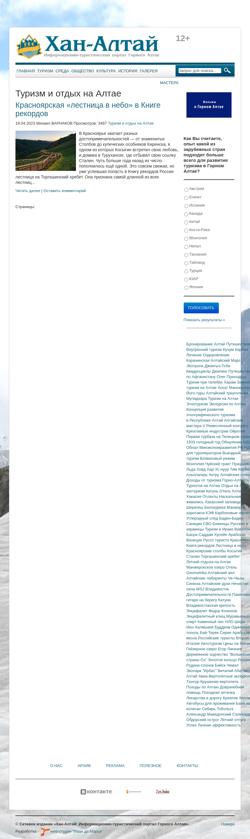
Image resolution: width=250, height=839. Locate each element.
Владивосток (217, 589)
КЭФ (210, 513)
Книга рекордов (201, 545)
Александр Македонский (209, 714)
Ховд (201, 469)
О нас (56, 765)
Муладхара (197, 398)
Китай (192, 221)
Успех (192, 725)
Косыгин (234, 551)
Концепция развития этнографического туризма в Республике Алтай (210, 415)
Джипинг (220, 371)
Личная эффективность (219, 725)
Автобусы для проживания (211, 703)
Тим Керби (239, 469)
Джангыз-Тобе (217, 366)
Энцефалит (197, 611)
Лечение (194, 355)
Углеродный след (202, 518)
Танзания (195, 254)
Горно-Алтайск (235, 480)
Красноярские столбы (206, 551)
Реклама (115, 765)
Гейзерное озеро (202, 649)
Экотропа (195, 366)
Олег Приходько (231, 376)
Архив (83, 765)
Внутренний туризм (204, 349)
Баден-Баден (231, 518)
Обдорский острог (203, 719)
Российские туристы (217, 638)
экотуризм (196, 491)
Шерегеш (195, 507)
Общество (82, 71)
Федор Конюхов (223, 611)
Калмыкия (205, 627)
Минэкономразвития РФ (222, 447)
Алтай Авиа (197, 676)
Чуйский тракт (218, 464)
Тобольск (225, 709)
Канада (193, 213)
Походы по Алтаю (203, 687)
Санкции (194, 523)
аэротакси (196, 513)
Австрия (194, 188)
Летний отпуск (233, 719)
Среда (62, 71)
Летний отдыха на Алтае (208, 562)
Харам (230, 382)
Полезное (150, 765)
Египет (193, 197)
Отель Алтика (232, 491)
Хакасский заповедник (225, 502)
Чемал (233, 665)
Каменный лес (211, 621)
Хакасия (194, 496)
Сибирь (209, 709)
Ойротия (237, 431)
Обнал (192, 447)
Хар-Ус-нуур (218, 469)
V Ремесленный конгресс (225, 425)
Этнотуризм (197, 404)
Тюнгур (193, 681)
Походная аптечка (218, 692)
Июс (190, 627)
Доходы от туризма (204, 480)
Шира (240, 621)
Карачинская (198, 360)
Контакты (187, 765)
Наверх (228, 824)
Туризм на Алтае (223, 398)
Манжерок (236, 507)
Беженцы (221, 523)
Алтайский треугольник (227, 393)
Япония (193, 287)
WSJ (201, 589)
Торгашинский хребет (220, 556)
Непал (192, 246)
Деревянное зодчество (207, 654)
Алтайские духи (216, 583)
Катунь (212, 491)
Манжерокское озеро (206, 567)
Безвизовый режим (217, 458)
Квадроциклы (199, 371)
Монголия (195, 238)
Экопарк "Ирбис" (202, 670)
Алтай (220, 344)
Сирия (226, 632)
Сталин (193, 556)
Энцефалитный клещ (206, 616)
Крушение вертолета (219, 681)
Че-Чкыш (236, 578)
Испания (194, 205)
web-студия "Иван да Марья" (71, 831)
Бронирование (200, 344)
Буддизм (223, 627)
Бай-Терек (210, 632)
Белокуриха (215, 507)
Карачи (241, 349)
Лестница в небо (231, 545)
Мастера (169, 82)
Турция (193, 270)
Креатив (231, 698)
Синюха (194, 583)
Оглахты (210, 496)
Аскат (223, 387)
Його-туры (196, 393)
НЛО (230, 621)
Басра (192, 534)
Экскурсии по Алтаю (227, 404)
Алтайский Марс (226, 360)
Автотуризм (212, 643)
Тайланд (194, 262)
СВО (207, 523)
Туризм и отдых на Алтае (131, 123)
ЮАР (191, 279)
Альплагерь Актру (203, 474)
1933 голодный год (204, 442)
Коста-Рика (197, 230)
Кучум (229, 349)
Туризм (45, 71)
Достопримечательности (209, 594)
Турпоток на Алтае (203, 485)
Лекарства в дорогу (204, 698)
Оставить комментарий (65, 190)
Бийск (221, 665)
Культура (106, 71)
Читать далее (27, 190)
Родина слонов (200, 665)
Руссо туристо (216, 540)
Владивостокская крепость (210, 605)
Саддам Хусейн (213, 534)
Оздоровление (216, 355)
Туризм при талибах (205, 382)
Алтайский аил (221, 572)
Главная (26, 71)
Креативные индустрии (208, 431)
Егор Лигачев (230, 649)
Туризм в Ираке (220, 529)
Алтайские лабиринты (207, 578)
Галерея (149, 71)
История (127, 71)
